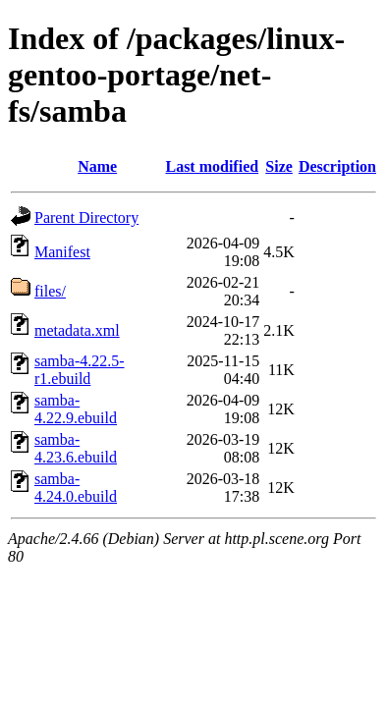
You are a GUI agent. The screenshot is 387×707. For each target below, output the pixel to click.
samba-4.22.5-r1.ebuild (79, 370)
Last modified (211, 166)
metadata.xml (77, 330)
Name (97, 166)
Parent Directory (86, 217)
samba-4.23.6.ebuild (75, 448)
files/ (50, 291)
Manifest (62, 252)
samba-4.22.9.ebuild (75, 409)
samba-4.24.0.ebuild (75, 487)
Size (279, 166)
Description (337, 166)
